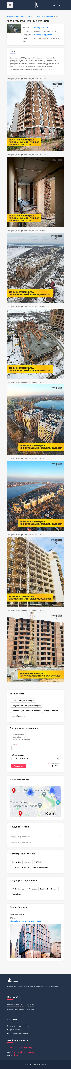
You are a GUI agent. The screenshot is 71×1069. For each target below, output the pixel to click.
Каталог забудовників (15, 1009)
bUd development (18, 889)
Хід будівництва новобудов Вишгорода (26, 706)
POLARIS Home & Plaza (20, 867)
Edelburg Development (48, 889)
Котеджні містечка (51, 711)
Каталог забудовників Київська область (26, 711)
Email (14, 744)
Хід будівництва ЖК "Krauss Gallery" (26, 921)
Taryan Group (17, 894)
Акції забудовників (19, 716)
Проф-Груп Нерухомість (43, 35)
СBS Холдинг (32, 889)
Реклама (30, 1004)
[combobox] (35, 836)
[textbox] (35, 836)
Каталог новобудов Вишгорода (23, 701)
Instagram (31, 1052)
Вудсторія (27, 862)
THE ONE (38, 862)
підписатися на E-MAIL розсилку (20, 1048)
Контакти (30, 1009)
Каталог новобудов (14, 1004)
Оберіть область (18, 755)
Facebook (15, 1052)
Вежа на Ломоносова (40, 867)
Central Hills (16, 862)
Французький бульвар (42, 28)
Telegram (22, 1052)
